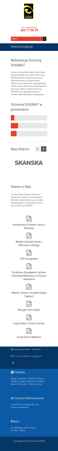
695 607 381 (36, 349)
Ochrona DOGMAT (28, 11)
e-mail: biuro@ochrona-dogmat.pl (28, 356)
